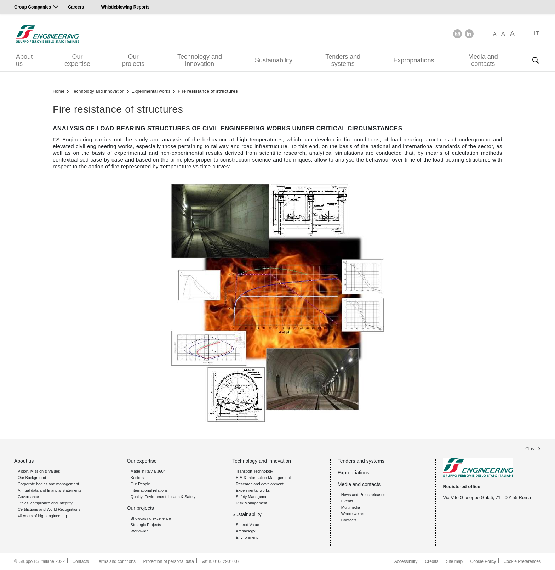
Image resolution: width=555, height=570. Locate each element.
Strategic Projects (146, 525)
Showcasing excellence (151, 518)
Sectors (137, 477)
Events (347, 501)
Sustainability (273, 60)
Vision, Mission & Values (39, 471)
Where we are (353, 514)
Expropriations (413, 60)
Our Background (32, 477)
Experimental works (151, 91)
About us (24, 60)
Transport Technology (254, 471)
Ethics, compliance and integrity (45, 503)
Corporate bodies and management (48, 484)
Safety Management (253, 497)
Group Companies (32, 7)
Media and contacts (483, 60)
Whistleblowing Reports (125, 7)
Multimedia (350, 507)
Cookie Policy (483, 561)
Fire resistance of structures (208, 91)
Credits (432, 561)
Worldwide (140, 531)
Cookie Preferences (522, 561)
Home (58, 91)
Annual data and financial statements (49, 490)
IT (536, 33)
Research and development (260, 484)
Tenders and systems (342, 60)
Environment (247, 537)
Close (530, 448)
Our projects (133, 60)
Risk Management (251, 503)
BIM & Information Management (263, 477)
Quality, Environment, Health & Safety (163, 497)
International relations (149, 490)
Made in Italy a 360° (148, 471)
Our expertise (77, 60)
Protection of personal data (168, 561)
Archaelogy (245, 531)
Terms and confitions (116, 561)
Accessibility (405, 561)
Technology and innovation (199, 60)
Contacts (348, 520)
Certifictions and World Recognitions (49, 509)
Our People (140, 484)
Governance (28, 497)
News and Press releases (363, 494)
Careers (76, 7)
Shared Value (247, 525)
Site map (454, 561)
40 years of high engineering (42, 516)
